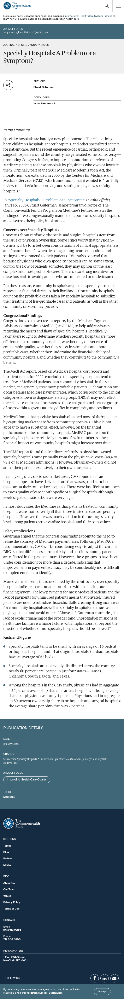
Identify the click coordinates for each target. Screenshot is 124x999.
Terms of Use (11, 909)
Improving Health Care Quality (27, 779)
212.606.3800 (12, 939)
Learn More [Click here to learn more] (56, 993)
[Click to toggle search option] (106, 6)
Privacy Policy (11, 902)
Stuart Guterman (44, 87)
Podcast (8, 859)
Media (7, 865)
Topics (7, 846)
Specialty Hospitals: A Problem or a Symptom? (46, 200)
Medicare (9, 797)
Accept (102, 991)
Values (7, 896)
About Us (9, 883)
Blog (6, 852)
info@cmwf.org (12, 930)
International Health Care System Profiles (88, 16)
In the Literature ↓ (45, 104)
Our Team (9, 889)
